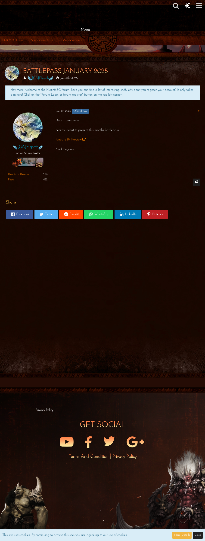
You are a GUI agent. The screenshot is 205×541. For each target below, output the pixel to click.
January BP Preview (68, 139)
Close (198, 535)
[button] (175, 5)
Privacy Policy (124, 456)
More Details (182, 535)
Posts (11, 179)
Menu (85, 30)
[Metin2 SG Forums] (85, 4)
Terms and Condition (89, 456)
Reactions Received (19, 174)
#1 (199, 111)
